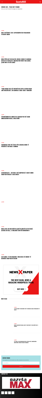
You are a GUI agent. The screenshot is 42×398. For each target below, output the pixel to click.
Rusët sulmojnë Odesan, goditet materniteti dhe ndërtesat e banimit (26, 325)
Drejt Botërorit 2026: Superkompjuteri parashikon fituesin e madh (15, 33)
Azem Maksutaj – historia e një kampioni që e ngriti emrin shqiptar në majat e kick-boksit (17, 173)
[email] (21, 363)
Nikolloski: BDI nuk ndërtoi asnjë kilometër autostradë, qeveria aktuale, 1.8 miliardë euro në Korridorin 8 (17, 229)
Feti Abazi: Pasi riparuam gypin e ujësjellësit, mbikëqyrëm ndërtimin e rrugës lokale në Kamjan (25, 342)
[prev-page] (2, 351)
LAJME (2, 30)
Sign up (21, 366)
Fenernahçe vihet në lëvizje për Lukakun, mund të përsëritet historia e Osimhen (15, 145)
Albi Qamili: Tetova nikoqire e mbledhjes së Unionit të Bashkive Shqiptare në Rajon (16, 257)
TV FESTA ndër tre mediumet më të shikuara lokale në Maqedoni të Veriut (27, 309)
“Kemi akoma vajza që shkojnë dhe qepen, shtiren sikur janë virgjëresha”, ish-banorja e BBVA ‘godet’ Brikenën (16, 89)
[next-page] (4, 351)
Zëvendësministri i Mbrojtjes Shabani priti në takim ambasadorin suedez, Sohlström (15, 117)
